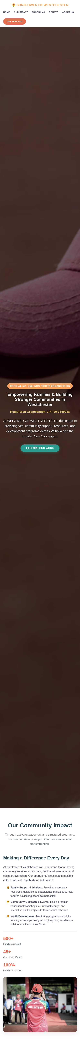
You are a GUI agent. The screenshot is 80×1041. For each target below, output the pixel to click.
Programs (38, 12)
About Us (68, 12)
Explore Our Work (40, 448)
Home (6, 12)
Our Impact (21, 12)
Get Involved (14, 21)
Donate (53, 12)
